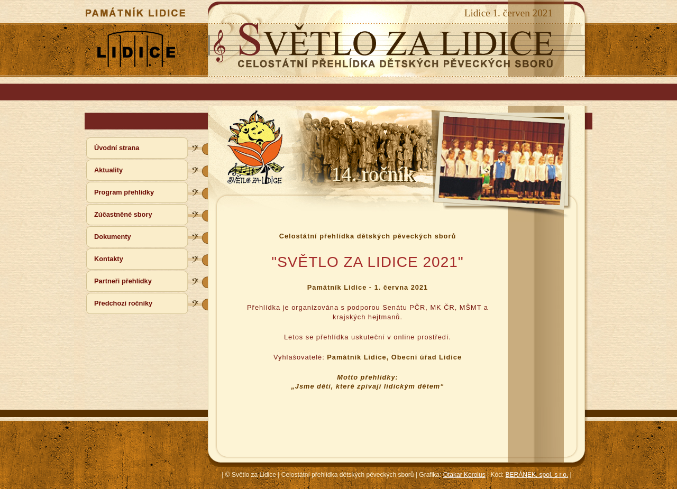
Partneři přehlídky (123, 281)
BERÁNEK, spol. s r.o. (537, 474)
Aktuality (108, 170)
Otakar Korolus (464, 474)
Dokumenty (112, 237)
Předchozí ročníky (123, 303)
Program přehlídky (124, 192)
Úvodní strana (116, 148)
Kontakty (108, 259)
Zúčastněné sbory (123, 214)
